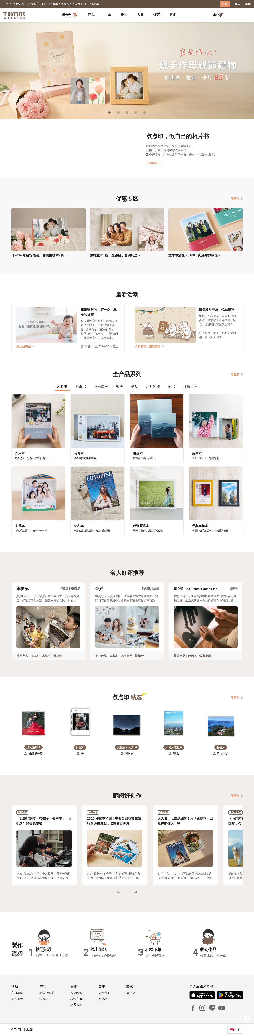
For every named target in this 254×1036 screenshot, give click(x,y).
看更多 (237, 198)
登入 (237, 4)
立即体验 (153, 163)
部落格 (102, 998)
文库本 (35, 655)
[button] (33, 723)
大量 (140, 15)
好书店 (130, 992)
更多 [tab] (172, 15)
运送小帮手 (46, 992)
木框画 (46, 655)
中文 (237, 1029)
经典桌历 (205, 655)
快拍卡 (139, 655)
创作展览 (17, 998)
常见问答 (76, 992)
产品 (91, 15)
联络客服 (76, 998)
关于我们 (104, 992)
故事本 (113, 655)
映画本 (192, 655)
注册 (225, 4)
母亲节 (69, 15)
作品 (124, 15)
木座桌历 (126, 655)
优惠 (156, 15)
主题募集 (17, 992)
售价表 (43, 998)
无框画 (57, 655)
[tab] (91, 15)
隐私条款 (76, 1004)
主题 (107, 15)
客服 (248, 4)
